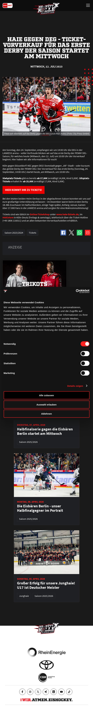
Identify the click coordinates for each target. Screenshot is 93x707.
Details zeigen (75, 385)
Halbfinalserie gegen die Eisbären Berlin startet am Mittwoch (45, 431)
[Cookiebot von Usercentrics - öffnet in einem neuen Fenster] (75, 291)
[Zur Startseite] (47, 9)
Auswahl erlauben (46, 404)
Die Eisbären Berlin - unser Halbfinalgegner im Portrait (40, 508)
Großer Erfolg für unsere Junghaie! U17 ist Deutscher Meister (46, 585)
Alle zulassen (46, 395)
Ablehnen (46, 413)
